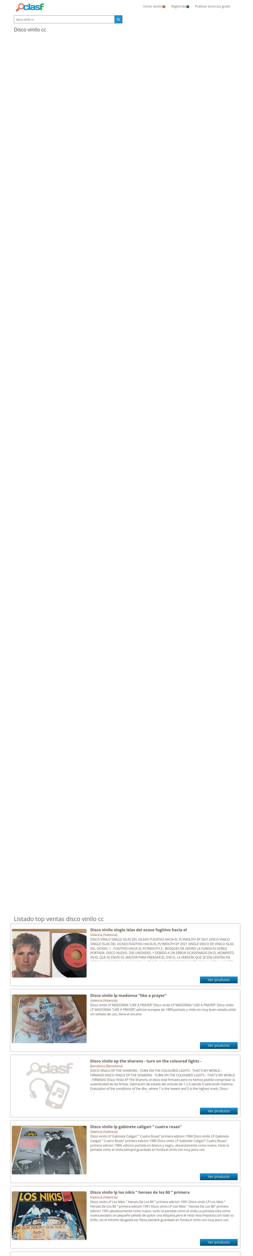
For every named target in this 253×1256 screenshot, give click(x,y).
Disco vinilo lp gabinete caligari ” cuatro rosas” (135, 1126)
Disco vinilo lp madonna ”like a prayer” (128, 995)
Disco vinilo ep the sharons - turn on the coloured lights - (146, 1061)
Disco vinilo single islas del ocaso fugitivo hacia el (138, 929)
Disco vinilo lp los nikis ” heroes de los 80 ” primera (140, 1192)
